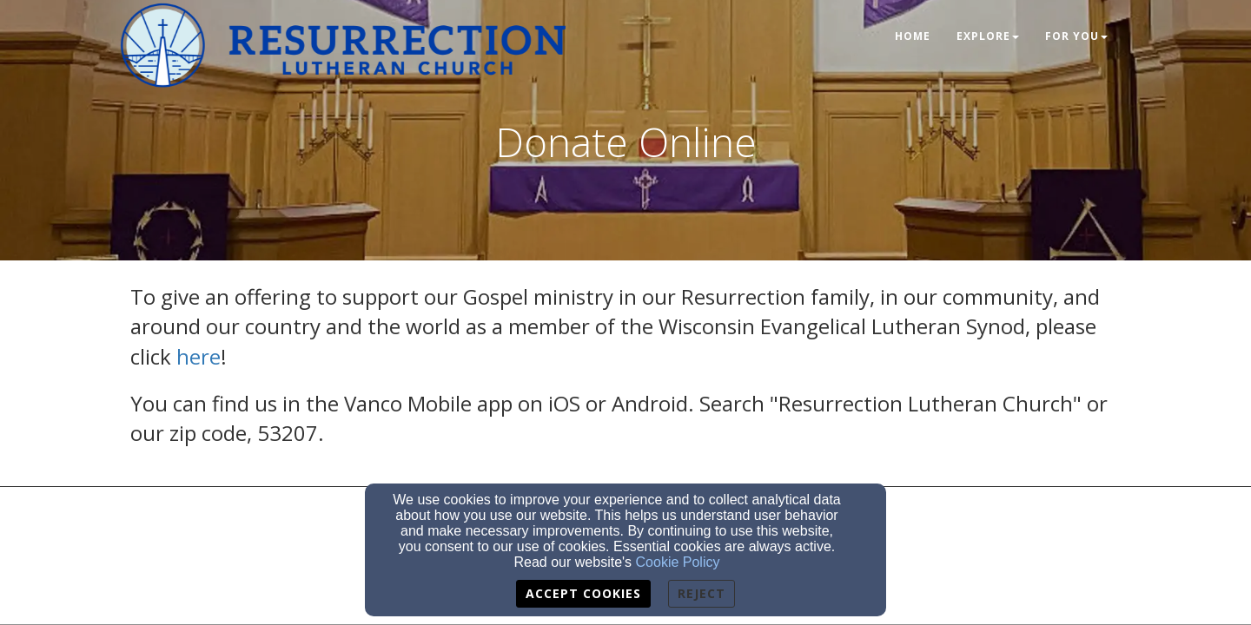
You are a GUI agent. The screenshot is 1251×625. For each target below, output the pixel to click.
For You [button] (1076, 36)
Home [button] (912, 36)
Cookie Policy (678, 562)
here (198, 356)
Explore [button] (987, 36)
